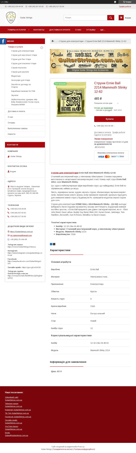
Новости (11, 134)
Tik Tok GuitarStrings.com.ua (17, 413)
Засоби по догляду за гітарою (21, 85)
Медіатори (16, 76)
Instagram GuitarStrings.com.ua (18, 410)
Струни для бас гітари (21, 59)
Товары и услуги (16, 30)
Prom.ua (81, 447)
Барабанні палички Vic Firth (23, 91)
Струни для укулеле (20, 72)
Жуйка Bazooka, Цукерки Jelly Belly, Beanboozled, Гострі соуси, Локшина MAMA (25, 101)
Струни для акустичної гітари (24, 55)
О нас (78, 30)
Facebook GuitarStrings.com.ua (18, 417)
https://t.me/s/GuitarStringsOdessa (22, 247)
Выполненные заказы (17, 128)
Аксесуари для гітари (20, 80)
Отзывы (90, 30)
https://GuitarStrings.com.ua (21, 231)
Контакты (38, 30)
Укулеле (14, 95)
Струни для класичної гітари (23, 63)
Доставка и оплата (59, 30)
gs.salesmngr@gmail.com (21, 235)
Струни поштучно (19, 68)
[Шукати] (110, 17)
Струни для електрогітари (71, 41)
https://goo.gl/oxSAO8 (31, 267)
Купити (110, 119)
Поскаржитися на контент (63, 449)
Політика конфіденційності (84, 449)
